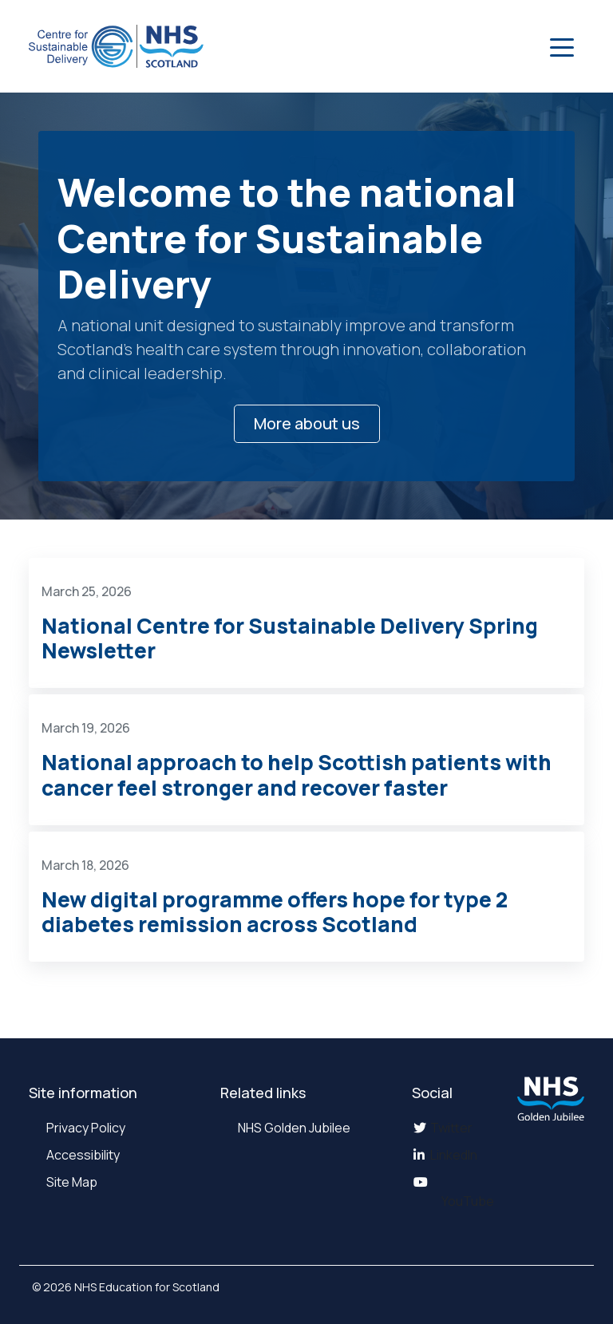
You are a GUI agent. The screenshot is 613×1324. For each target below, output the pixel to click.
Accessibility (82, 1155)
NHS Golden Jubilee (292, 1127)
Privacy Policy (84, 1127)
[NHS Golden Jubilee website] (550, 1098)
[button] (562, 46)
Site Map (70, 1182)
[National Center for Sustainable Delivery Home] (116, 46)
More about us (307, 423)
